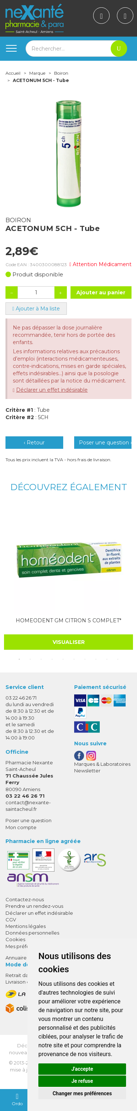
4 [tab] (52, 659)
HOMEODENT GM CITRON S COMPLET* (68, 620)
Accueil (12, 73)
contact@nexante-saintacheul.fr (28, 805)
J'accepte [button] (82, 1069)
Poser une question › (105, 442)
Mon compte (21, 827)
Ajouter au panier (100, 292)
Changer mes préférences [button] (82, 1093)
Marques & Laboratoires (102, 764)
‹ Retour (34, 442)
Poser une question (28, 820)
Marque (37, 73)
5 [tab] (63, 659)
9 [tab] (107, 659)
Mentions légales (25, 926)
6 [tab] (74, 659)
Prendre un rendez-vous (34, 906)
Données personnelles (32, 933)
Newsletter (87, 770)
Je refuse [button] (82, 1081)
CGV (10, 919)
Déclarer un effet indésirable (52, 390)
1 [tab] (19, 659)
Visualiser (69, 642)
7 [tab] (85, 659)
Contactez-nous (24, 899)
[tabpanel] (68, 577)
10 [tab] (118, 659)
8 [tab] (96, 659)
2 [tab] (30, 659)
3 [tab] (41, 659)
